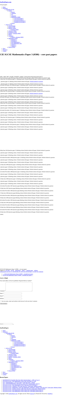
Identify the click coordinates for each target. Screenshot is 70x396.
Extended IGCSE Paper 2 (19, 20)
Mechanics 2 (14, 41)
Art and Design (11, 25)
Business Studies (12, 28)
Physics (13, 23)
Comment (2, 292)
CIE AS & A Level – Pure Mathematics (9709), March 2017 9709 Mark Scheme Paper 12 (23, 393)
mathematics (18, 270)
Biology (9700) (11, 27)
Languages (13, 15)
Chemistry (13, 13)
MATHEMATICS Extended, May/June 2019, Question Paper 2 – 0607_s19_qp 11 (21, 381)
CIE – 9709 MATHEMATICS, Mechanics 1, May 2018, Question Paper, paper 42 (21, 385)
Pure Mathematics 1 (15, 42)
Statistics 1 (13, 44)
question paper (29, 270)
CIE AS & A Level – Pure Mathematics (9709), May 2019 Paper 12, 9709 (19, 383)
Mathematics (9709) (12, 38)
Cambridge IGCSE (10, 9)
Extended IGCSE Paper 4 (19, 22)
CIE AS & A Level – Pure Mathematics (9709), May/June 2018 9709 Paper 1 (20, 386)
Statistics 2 (13, 46)
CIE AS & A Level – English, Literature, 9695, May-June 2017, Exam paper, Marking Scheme (24, 390)
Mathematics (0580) (15, 17)
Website (2, 300)
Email (2, 297)
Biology (13, 12)
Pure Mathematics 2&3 (16, 43)
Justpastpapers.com (4, 271)
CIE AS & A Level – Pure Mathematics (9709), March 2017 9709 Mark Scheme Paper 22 (23, 391)
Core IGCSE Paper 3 (18, 19)
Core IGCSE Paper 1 (18, 18)
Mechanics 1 (14, 39)
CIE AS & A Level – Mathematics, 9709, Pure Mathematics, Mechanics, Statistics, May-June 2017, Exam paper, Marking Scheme (32, 389)
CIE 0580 (7, 270)
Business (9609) (15, 29)
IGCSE (10, 10)
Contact (4, 51)
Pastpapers (5, 8)
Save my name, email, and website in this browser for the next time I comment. (19, 302)
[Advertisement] (10, 66)
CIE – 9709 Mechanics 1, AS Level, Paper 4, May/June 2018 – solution (19, 384)
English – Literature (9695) (14, 33)
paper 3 (23, 270)
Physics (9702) (11, 47)
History (10, 34)
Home (4, 7)
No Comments (40, 271)
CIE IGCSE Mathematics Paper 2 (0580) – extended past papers (18, 274)
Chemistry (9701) (12, 31)
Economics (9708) (12, 32)
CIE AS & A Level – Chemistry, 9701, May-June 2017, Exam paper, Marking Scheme (22, 388)
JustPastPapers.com (5, 2)
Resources (5, 49)
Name (2, 295)
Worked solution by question (36, 81)
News (4, 48)
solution (36, 270)
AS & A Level (9, 24)
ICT (12, 14)
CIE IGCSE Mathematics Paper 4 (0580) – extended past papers (18, 275)
